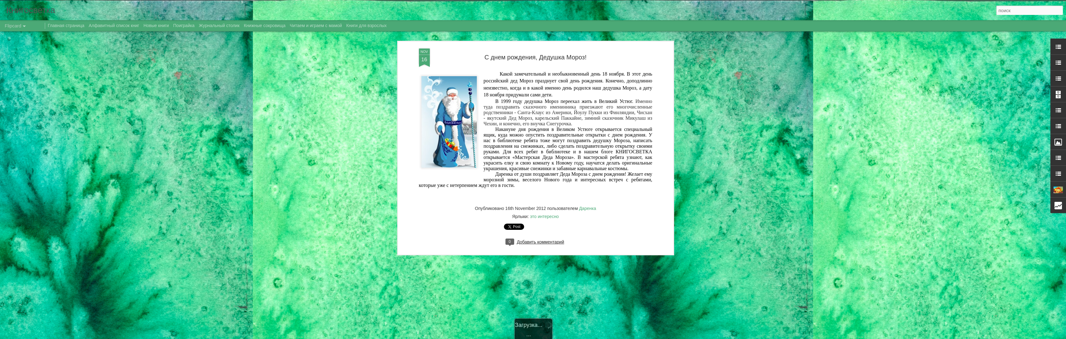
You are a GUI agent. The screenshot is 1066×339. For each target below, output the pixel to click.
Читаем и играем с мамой (316, 25)
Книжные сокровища (264, 25)
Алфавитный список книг (114, 25)
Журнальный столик (219, 25)
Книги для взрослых (366, 25)
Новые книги (156, 25)
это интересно (544, 211)
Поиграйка (184, 25)
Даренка (587, 203)
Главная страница (66, 25)
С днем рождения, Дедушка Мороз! (535, 52)
